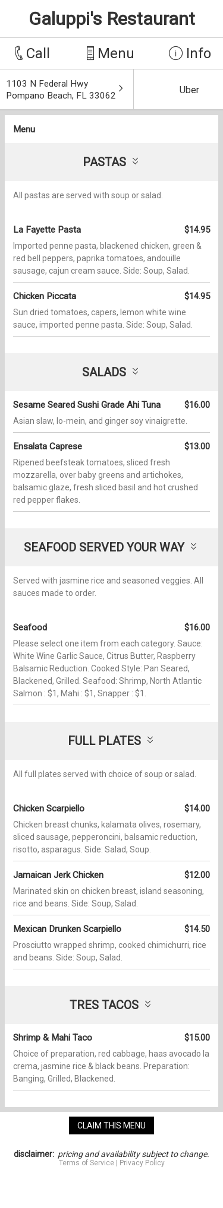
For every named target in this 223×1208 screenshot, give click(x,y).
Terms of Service (86, 1163)
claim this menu (111, 1125)
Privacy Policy (142, 1163)
